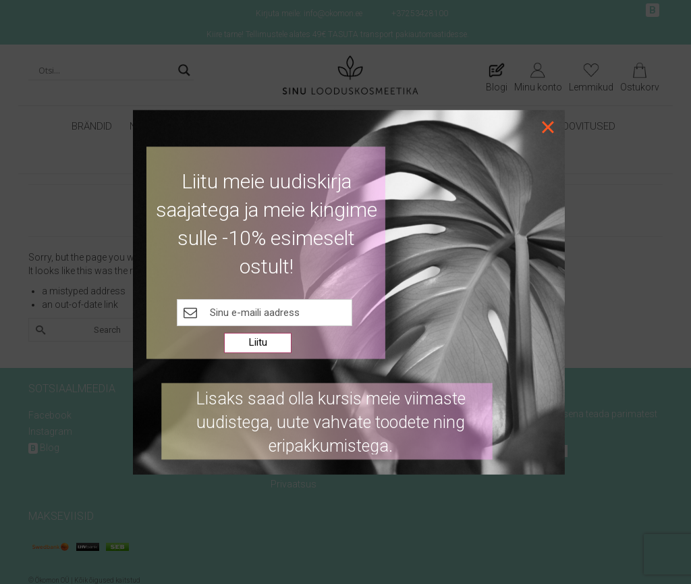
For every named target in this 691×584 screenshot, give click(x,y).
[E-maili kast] (264, 312)
